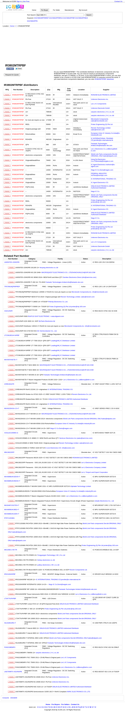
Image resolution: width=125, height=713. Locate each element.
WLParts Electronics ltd (47, 321)
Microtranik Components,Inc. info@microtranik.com (90, 292)
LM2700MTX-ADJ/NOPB (13, 672)
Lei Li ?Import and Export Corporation (94, 472)
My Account (83, 10)
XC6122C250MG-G (11, 433)
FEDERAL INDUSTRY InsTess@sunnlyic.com (99, 174)
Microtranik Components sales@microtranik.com (99, 120)
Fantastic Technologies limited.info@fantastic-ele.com (101, 144)
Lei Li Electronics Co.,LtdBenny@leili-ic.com (78, 380)
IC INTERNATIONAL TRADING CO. (103, 179)
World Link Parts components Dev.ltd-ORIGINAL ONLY (102, 523)
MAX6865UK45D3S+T (12, 481)
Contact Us (118, 1)
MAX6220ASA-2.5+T (11, 408)
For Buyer (44, 10)
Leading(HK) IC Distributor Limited (63, 341)
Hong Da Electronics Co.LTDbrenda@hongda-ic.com (102, 160)
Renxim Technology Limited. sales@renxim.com (101, 129)
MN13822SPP (9, 452)
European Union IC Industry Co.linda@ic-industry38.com (75, 423)
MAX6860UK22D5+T (11, 514)
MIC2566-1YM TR (10, 550)
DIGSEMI (13, 698)
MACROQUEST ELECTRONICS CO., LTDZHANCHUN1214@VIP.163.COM (68, 272)
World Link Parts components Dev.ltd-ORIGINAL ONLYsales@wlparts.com (104, 155)
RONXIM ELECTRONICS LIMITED (103, 95)
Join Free (26, 1)
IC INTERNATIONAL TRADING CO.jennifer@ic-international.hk (102, 139)
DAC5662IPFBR (69, 18)
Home (34, 10)
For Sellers (65, 704)
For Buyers (56, 704)
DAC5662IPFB (32, 21)
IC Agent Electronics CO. (100, 182)
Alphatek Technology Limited (81, 486)
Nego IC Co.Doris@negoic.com (102, 170)
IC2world (5, 698)
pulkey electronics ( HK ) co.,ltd (48, 565)
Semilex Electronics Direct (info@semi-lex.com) (79, 277)
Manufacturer (69, 10)
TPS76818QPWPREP (12, 286)
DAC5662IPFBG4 (81, 18)
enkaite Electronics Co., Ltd (104, 501)
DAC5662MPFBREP (41, 18)
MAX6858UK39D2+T (11, 509)
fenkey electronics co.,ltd (46, 560)
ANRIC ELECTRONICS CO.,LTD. (78, 692)
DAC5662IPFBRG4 (56, 18)
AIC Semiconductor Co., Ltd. (47, 331)
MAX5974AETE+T (10, 360)
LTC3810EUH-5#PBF (11, 335)
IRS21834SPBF (10, 574)
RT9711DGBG (9, 518)
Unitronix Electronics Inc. (100, 99)
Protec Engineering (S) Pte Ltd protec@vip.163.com (102, 201)
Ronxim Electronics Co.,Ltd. (82, 394)
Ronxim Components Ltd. (78, 570)
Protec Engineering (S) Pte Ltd (102, 124)
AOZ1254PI (8, 311)
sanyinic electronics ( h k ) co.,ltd (102, 112)
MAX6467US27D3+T (11, 505)
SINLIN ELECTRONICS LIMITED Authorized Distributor (103, 187)
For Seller (56, 10)
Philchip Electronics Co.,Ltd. (58, 302)
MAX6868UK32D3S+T (12, 477)
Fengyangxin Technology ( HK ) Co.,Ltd (51, 555)
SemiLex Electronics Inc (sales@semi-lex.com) (75, 438)
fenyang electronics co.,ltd (49, 267)
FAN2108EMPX (9, 647)
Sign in (19, 1)
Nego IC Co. (95, 191)
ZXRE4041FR (9, 384)
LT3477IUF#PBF (10, 598)
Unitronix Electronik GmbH (100, 108)
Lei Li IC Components (98, 104)
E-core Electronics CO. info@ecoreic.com (60, 448)
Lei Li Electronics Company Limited (93, 462)
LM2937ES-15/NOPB (11, 262)
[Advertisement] (62, 46)
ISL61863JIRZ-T (10, 623)
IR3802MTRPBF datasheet (104, 79)
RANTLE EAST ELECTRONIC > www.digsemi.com (46, 316)
